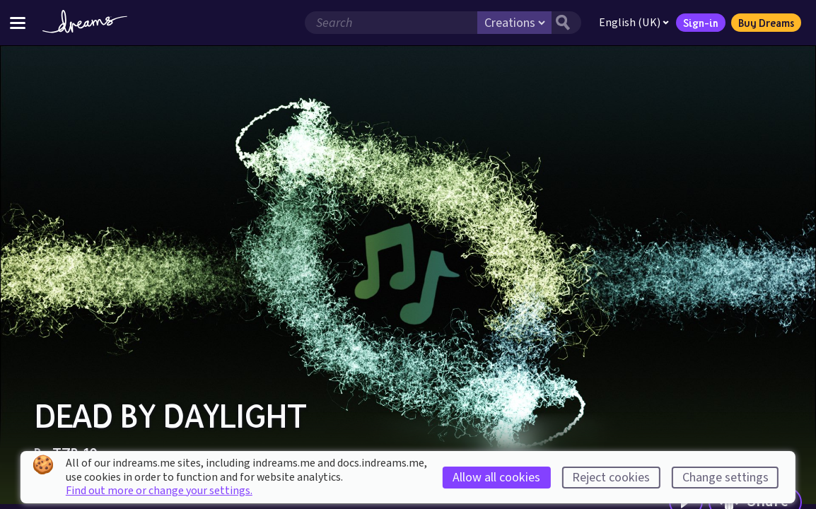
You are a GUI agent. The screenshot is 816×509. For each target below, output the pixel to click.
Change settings (725, 477)
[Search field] (391, 22)
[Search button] (566, 22)
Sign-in (700, 23)
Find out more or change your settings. (159, 490)
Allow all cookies (496, 477)
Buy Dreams (766, 23)
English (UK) (634, 22)
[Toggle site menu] (17, 22)
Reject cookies (611, 477)
